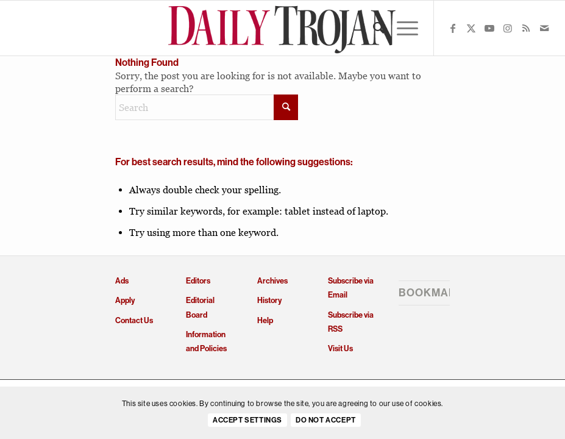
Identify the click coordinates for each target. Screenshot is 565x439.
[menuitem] (373, 28)
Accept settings (247, 420)
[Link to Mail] (544, 28)
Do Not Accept (326, 420)
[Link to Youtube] (489, 28)
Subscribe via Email (351, 287)
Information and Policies (206, 341)
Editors (198, 280)
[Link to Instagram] (508, 28)
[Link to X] (471, 28)
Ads (122, 280)
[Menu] (401, 28)
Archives (272, 280)
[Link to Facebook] (453, 28)
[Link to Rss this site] (526, 28)
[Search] (373, 28)
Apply (125, 300)
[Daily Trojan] (282, 28)
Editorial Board (200, 307)
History (269, 300)
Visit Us (340, 348)
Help (265, 320)
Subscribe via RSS (351, 322)
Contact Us (134, 320)
